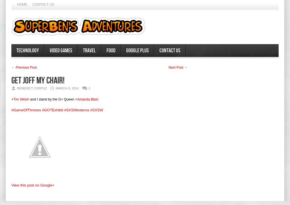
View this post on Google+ (32, 185)
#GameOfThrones (26, 110)
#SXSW (96, 110)
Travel (89, 50)
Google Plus (137, 50)
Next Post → (178, 67)
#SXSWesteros (76, 110)
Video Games (61, 50)
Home (22, 5)
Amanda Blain (87, 99)
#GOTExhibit (52, 110)
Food (111, 50)
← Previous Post (24, 67)
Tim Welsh (21, 99)
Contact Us (43, 5)
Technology (27, 50)
